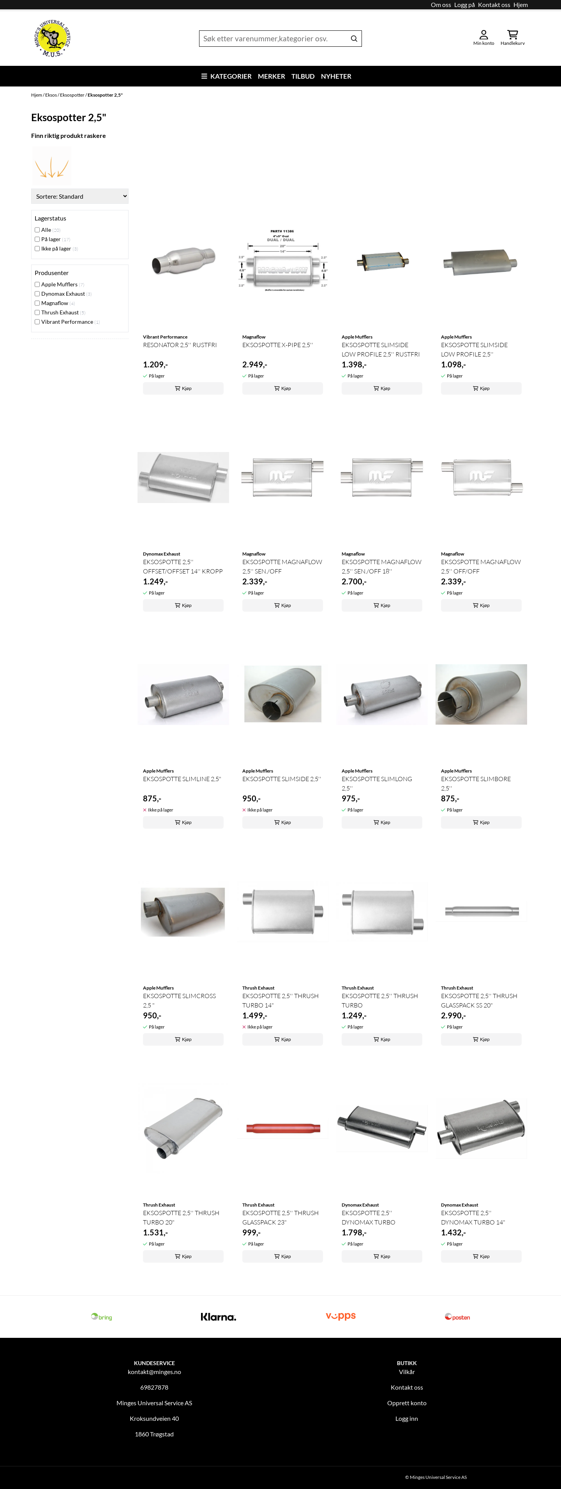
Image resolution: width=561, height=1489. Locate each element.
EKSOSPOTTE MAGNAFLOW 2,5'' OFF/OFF (481, 566)
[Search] (354, 38)
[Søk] (280, 38)
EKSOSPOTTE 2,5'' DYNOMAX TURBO (368, 1217)
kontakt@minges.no (154, 1371)
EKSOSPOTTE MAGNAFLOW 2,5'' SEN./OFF (282, 566)
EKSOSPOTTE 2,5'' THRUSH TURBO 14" (280, 1000)
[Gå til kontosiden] (483, 39)
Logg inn (406, 1418)
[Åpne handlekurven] (512, 39)
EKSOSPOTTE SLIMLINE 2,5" (182, 779)
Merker (271, 76)
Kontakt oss (494, 4)
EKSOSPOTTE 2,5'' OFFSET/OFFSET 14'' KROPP (183, 566)
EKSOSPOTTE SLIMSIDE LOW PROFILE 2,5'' (474, 349)
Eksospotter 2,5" (105, 95)
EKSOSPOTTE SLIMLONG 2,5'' (377, 783)
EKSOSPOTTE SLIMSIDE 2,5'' (281, 779)
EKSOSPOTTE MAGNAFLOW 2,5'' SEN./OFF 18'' (382, 566)
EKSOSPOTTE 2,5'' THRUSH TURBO (380, 1000)
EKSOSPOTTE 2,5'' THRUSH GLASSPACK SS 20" (479, 1000)
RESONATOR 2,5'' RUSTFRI (180, 345)
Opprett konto (407, 1402)
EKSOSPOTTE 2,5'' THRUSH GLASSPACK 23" (280, 1217)
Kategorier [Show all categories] (226, 76)
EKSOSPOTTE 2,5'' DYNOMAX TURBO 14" (473, 1217)
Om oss (441, 4)
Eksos (51, 95)
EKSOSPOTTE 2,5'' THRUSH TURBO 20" (181, 1217)
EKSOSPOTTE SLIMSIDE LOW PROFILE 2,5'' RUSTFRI (381, 349)
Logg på (464, 4)
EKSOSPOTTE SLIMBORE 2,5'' (476, 783)
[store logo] (52, 38)
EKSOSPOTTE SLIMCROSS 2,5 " (179, 1000)
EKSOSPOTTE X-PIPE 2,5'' (277, 345)
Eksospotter (72, 95)
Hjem (520, 4)
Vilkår (407, 1371)
